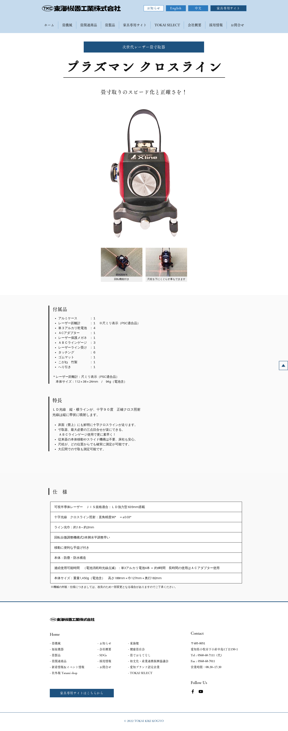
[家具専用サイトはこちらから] (82, 693)
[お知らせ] (154, 8)
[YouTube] (200, 691)
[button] (121, 265)
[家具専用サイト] (228, 8)
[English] (176, 8)
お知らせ (105, 643)
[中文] (198, 8)
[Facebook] (192, 691)
